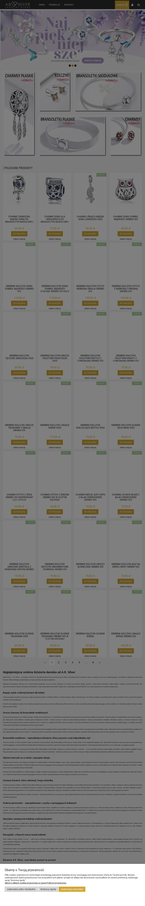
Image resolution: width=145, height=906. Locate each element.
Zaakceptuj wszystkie (72, 889)
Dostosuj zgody (48, 889)
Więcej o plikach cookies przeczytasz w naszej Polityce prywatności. (36, 883)
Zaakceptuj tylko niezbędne (21, 889)
